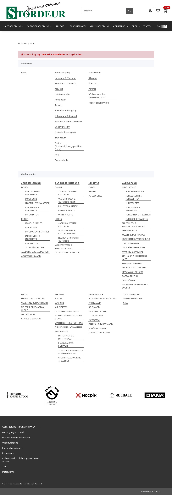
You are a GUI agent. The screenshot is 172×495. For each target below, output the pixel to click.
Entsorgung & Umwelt (66, 116)
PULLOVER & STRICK (68, 206)
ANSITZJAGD (95, 302)
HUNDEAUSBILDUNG (135, 191)
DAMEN (24, 187)
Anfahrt (59, 105)
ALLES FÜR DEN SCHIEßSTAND (103, 298)
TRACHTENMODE (131, 294)
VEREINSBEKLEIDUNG (132, 298)
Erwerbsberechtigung (66, 110)
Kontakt (59, 88)
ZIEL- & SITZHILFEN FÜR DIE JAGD (134, 258)
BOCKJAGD (94, 307)
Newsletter (60, 99)
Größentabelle (62, 94)
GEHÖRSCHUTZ (129, 230)
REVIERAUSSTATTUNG (132, 271)
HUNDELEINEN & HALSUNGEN (133, 209)
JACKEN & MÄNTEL (34, 223)
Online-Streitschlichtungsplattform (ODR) (69, 146)
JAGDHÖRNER (128, 280)
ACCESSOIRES (95, 195)
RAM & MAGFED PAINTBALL (66, 345)
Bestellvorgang (62, 72)
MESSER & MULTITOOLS (133, 234)
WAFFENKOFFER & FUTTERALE (69, 322)
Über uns (93, 83)
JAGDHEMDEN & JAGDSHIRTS (32, 238)
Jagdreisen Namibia (99, 102)
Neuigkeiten (95, 72)
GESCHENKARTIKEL (97, 311)
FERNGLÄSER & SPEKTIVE (32, 298)
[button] (150, 10)
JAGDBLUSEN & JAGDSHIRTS (32, 209)
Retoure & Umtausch (65, 83)
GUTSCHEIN (97, 315)
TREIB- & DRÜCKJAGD (99, 332)
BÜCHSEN (59, 302)
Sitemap (93, 78)
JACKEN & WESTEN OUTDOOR (67, 193)
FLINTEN (58, 298)
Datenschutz (61, 160)
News (24, 72)
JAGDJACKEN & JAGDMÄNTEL (32, 193)
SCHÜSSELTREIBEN (97, 328)
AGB (57, 154)
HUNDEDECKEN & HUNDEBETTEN (134, 197)
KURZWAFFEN (61, 307)
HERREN (24, 219)
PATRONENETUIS (130, 276)
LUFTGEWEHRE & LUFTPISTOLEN (66, 337)
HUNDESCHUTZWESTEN (137, 219)
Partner (92, 88)
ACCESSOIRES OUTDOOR (67, 252)
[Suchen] (104, 11)
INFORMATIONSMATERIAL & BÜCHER (135, 286)
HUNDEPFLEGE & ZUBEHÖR (138, 214)
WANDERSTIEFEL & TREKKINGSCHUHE (63, 247)
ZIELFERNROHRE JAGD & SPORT (32, 309)
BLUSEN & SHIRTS (66, 210)
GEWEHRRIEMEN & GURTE (67, 311)
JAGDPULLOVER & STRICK (37, 203)
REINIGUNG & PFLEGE (132, 263)
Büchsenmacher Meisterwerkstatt (97, 96)
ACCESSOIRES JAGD (31, 256)
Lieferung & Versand (65, 78)
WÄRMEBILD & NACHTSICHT (34, 302)
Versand (38, 484)
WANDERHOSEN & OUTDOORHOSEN (67, 200)
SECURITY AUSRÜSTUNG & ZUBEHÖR (69, 359)
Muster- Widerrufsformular (68, 121)
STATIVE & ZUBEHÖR (31, 318)
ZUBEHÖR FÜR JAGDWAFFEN (68, 327)
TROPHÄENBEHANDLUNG (133, 247)
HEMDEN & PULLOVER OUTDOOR (68, 239)
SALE (125, 302)
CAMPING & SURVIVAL (132, 251)
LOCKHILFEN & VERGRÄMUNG (136, 239)
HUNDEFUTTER (132, 203)
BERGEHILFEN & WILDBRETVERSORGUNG (133, 225)
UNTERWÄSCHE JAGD (35, 247)
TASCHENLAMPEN (130, 243)
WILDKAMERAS (28, 314)
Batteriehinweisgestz (65, 132)
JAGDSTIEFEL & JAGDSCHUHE (35, 251)
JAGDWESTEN (31, 214)
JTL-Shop (156, 491)
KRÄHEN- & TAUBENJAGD (101, 324)
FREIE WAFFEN (61, 331)
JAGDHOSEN (31, 198)
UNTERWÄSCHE (65, 214)
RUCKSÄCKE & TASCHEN (134, 267)
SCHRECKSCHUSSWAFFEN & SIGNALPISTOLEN (70, 352)
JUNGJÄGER (94, 319)
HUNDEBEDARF (129, 187)
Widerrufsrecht (62, 126)
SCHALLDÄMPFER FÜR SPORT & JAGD (68, 317)
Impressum (60, 137)
